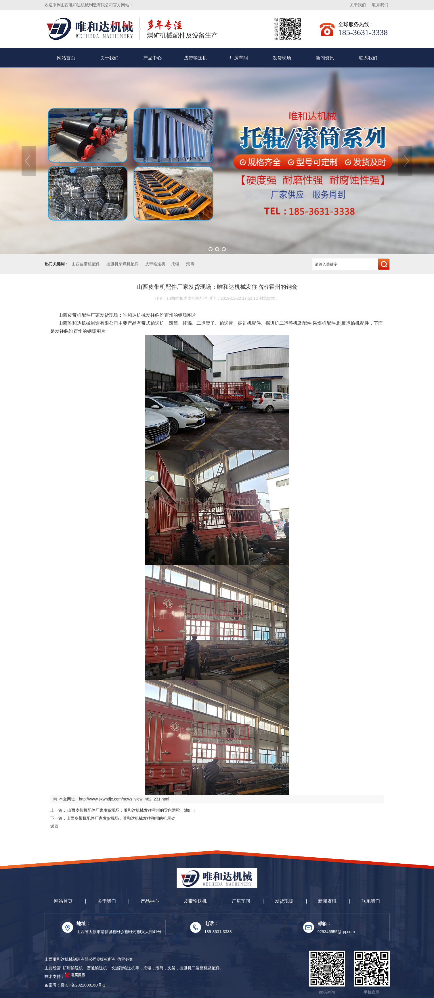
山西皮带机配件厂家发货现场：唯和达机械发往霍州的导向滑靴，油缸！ (131, 810)
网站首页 (66, 57)
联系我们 (380, 5)
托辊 (175, 264)
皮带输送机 (195, 57)
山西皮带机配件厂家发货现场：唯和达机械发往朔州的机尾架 (120, 818)
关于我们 (358, 5)
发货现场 (282, 57)
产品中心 (152, 57)
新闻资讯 (325, 57)
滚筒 (190, 264)
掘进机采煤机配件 (122, 264)
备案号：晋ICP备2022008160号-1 (75, 985)
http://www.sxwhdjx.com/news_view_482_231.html (124, 799)
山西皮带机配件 (86, 264)
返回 (54, 826)
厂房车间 (239, 57)
